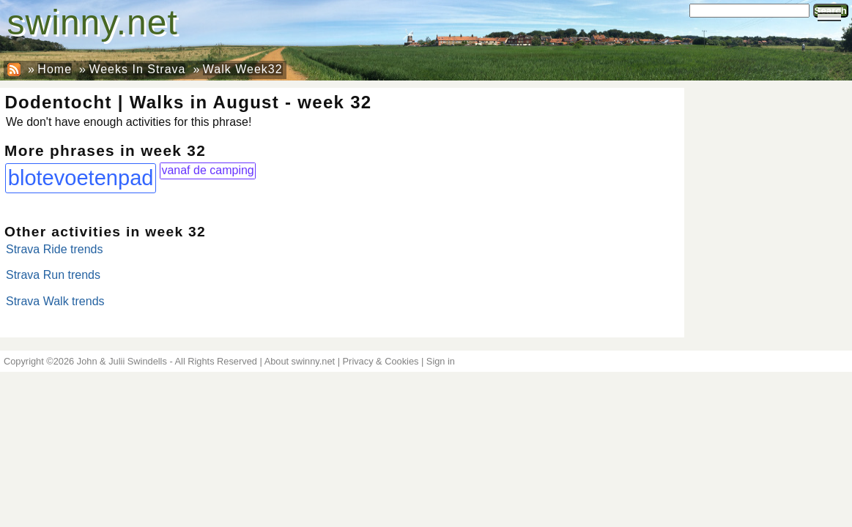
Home (54, 69)
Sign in (440, 361)
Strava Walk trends (55, 301)
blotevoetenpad (81, 178)
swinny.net (92, 22)
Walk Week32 (243, 69)
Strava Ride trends (54, 249)
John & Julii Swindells (122, 361)
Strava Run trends (53, 275)
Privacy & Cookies (381, 361)
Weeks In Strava (137, 69)
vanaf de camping (207, 170)
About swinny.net (300, 361)
